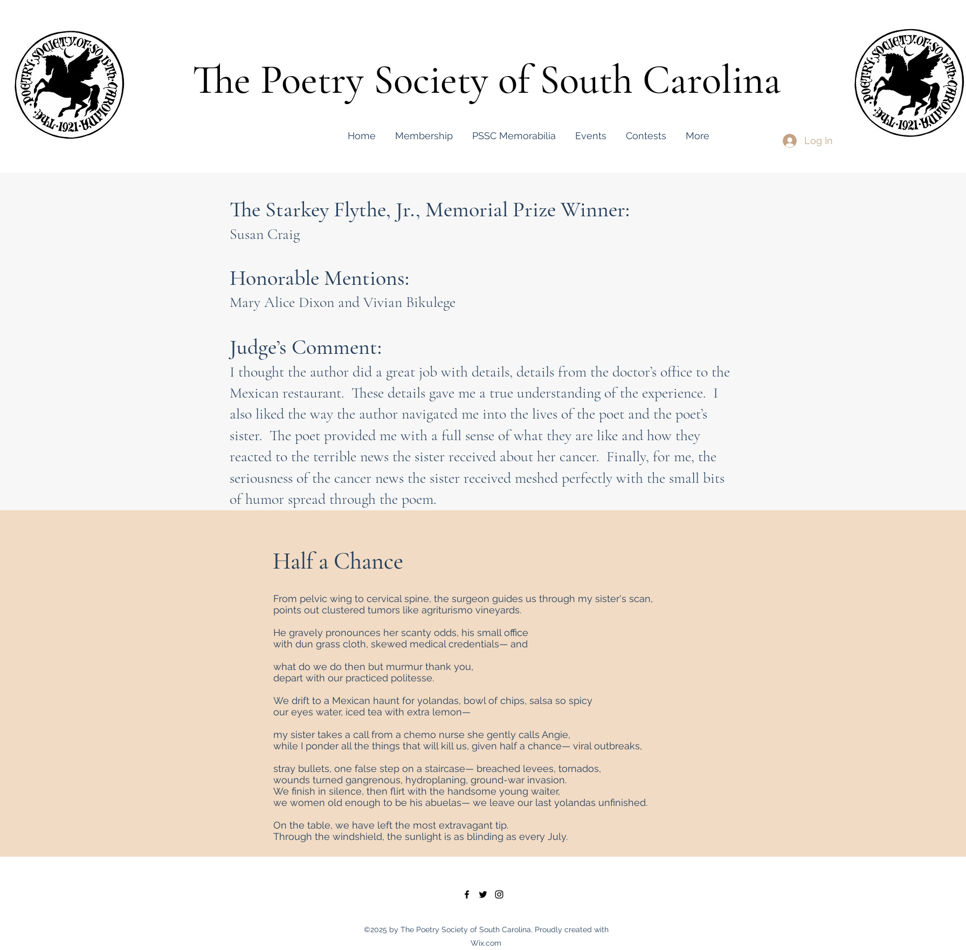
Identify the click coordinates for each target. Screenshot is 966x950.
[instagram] (499, 894)
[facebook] (466, 894)
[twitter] (483, 894)
